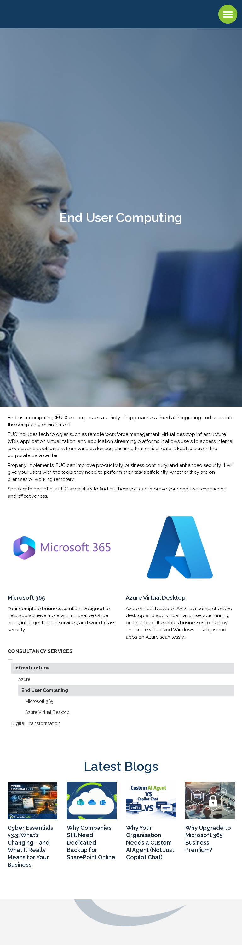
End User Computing (44, 690)
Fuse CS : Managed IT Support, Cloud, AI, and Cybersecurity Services (45, 13)
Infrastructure (31, 668)
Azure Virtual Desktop (47, 712)
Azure (24, 679)
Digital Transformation (35, 723)
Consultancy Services (40, 651)
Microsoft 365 (39, 701)
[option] (32, 826)
